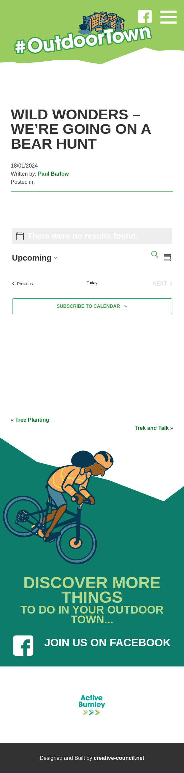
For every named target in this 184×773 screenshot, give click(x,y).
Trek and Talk (152, 428)
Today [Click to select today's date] (92, 282)
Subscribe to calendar (88, 306)
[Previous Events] (22, 284)
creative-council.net (119, 758)
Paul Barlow (53, 174)
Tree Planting (32, 420)
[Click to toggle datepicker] (34, 257)
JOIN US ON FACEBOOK (92, 645)
